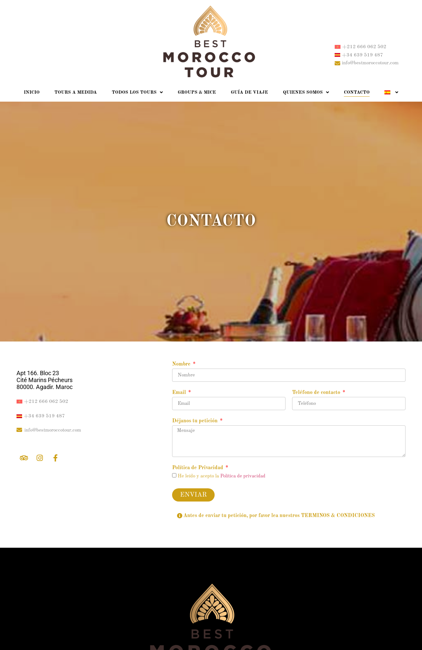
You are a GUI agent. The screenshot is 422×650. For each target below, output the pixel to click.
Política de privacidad (242, 476)
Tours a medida (75, 92)
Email (179, 392)
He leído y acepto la (221, 476)
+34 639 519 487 (362, 55)
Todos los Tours (137, 92)
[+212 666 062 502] (338, 47)
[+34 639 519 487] (337, 55)
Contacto (357, 92)
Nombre (182, 364)
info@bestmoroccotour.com (370, 63)
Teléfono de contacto (317, 392)
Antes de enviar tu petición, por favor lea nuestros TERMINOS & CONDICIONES (279, 515)
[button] (289, 515)
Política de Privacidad (198, 468)
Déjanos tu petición (195, 421)
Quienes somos (306, 92)
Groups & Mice (197, 92)
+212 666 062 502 (364, 47)
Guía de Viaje (249, 92)
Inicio (32, 92)
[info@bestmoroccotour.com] (337, 63)
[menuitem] (391, 92)
